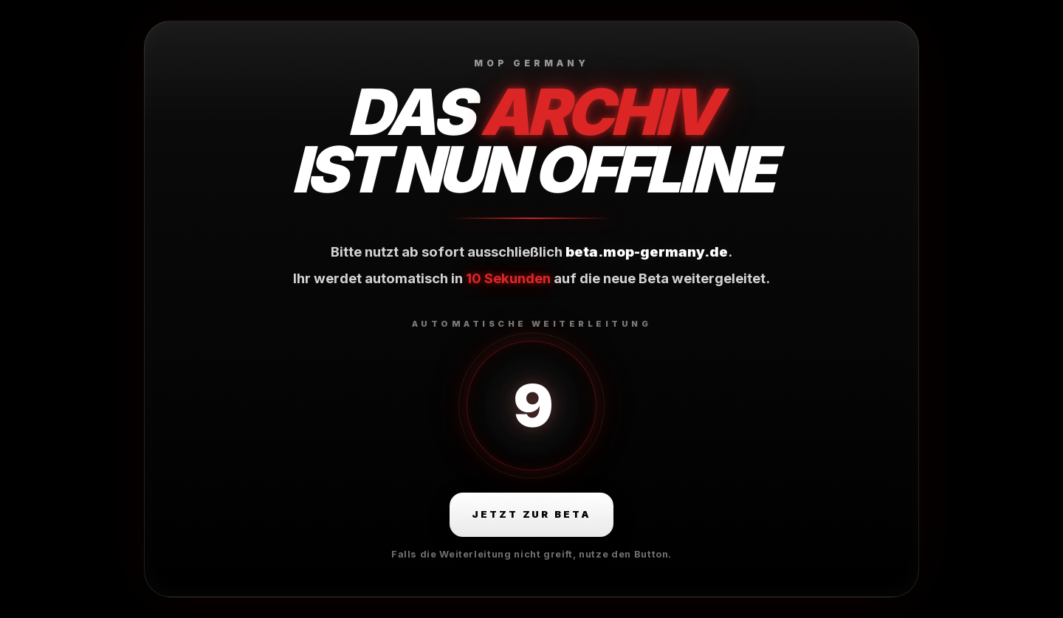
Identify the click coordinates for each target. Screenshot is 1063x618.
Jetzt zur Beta (531, 514)
